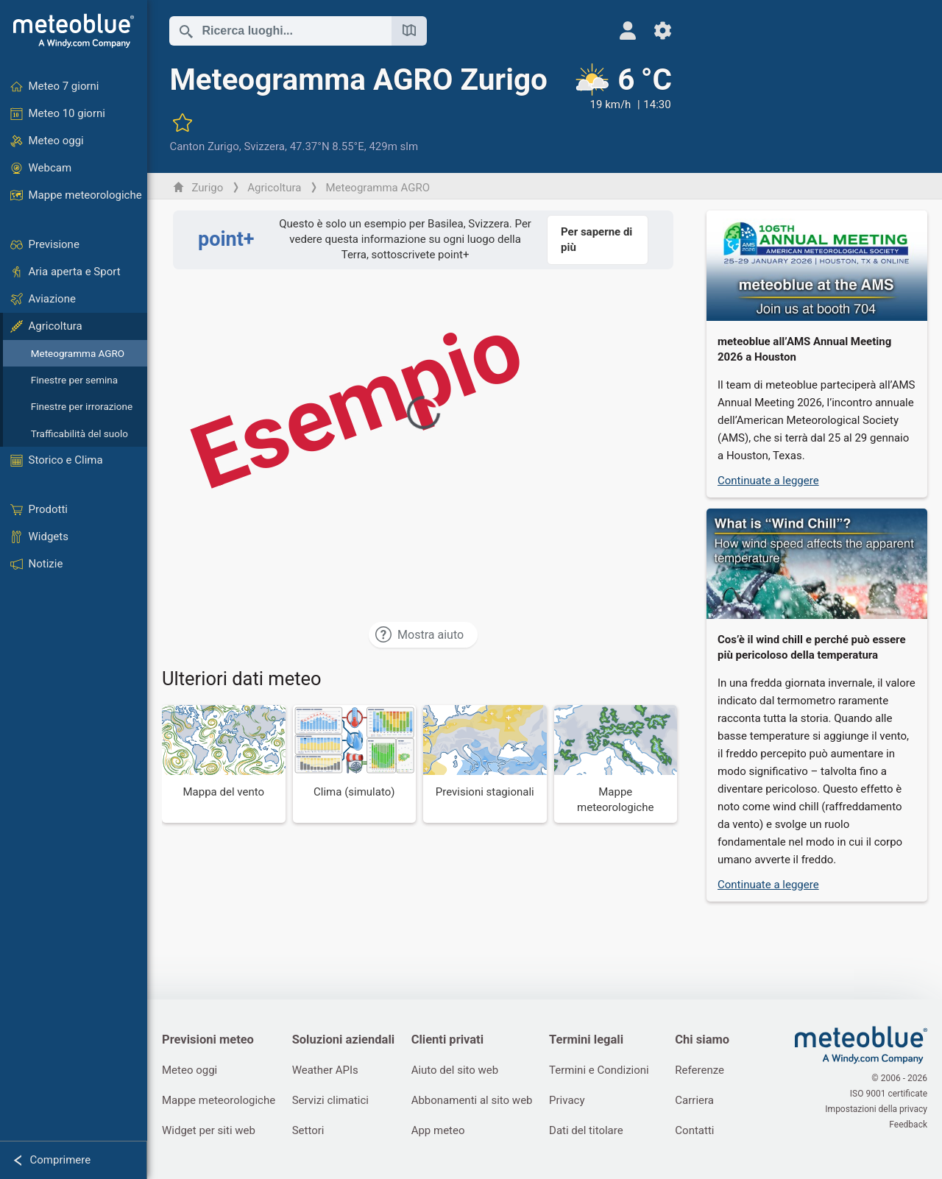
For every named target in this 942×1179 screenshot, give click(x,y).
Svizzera (264, 146)
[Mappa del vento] (224, 764)
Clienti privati (447, 1040)
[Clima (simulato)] (355, 764)
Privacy (566, 1100)
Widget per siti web (208, 1130)
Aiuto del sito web (455, 1070)
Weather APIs (325, 1070)
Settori (308, 1130)
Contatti (694, 1130)
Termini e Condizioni (599, 1070)
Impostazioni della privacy (876, 1109)
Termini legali (586, 1040)
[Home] (73, 31)
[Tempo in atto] (622, 108)
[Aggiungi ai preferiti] (182, 122)
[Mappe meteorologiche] (616, 764)
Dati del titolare (586, 1130)
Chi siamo (702, 1040)
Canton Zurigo (203, 146)
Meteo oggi (189, 1070)
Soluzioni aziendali (343, 1040)
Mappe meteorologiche (218, 1100)
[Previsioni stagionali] (485, 764)
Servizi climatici (330, 1100)
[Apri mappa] (409, 31)
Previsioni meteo (208, 1040)
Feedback (908, 1124)
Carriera (694, 1100)
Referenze (699, 1070)
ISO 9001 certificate (888, 1093)
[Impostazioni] (663, 30)
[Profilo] (627, 30)
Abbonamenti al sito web (472, 1100)
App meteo (438, 1130)
